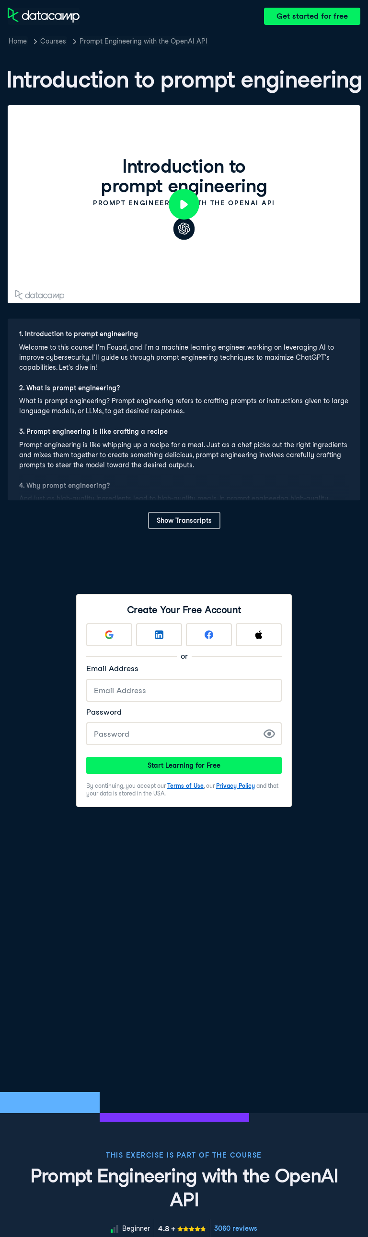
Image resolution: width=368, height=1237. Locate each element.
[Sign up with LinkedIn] (159, 634)
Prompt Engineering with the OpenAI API (143, 41)
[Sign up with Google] (109, 634)
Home (18, 41)
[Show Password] (269, 733)
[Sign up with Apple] (259, 634)
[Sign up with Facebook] (209, 634)
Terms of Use (185, 785)
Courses (53, 41)
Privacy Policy (235, 785)
